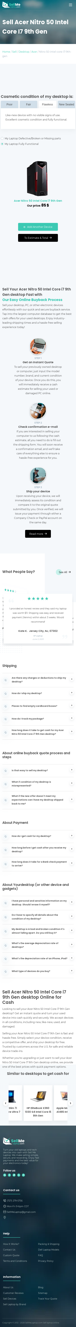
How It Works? (11, 1243)
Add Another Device (38, 226)
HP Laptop (38, 636)
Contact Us (9, 1249)
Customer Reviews (13, 1292)
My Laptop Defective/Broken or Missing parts (38, 138)
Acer (34, 51)
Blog (40, 1287)
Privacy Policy (46, 1260)
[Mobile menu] (71, 5)
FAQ (40, 1255)
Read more (38, 533)
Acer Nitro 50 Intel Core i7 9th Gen (38, 201)
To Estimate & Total (38, 237)
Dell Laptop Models (48, 1249)
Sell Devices (9, 1298)
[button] (9, 613)
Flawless (47, 104)
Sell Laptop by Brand (14, 1304)
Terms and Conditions (15, 1260)
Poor (9, 104)
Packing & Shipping (48, 1243)
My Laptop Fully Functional (38, 143)
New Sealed (66, 104)
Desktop (24, 51)
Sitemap (42, 1292)
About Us (8, 1287)
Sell (14, 51)
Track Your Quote (47, 1298)
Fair (28, 104)
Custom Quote (11, 1255)
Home (6, 51)
